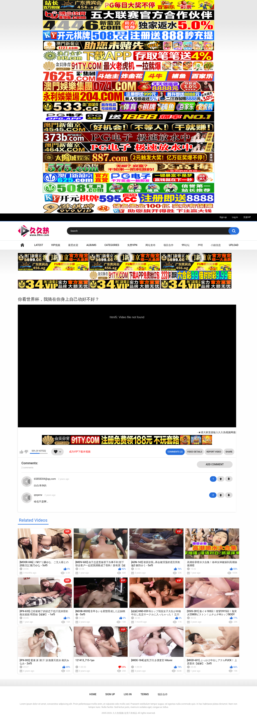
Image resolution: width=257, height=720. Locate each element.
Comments (29, 463)
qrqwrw (38, 494)
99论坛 (186, 245)
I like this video (21, 452)
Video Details (194, 452)
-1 (229, 479)
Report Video (213, 452)
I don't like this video (26, 452)
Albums (91, 245)
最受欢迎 (73, 245)
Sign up (223, 217)
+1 (221, 479)
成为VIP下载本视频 (79, 451)
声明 (200, 245)
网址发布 (150, 245)
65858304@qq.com (45, 478)
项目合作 (168, 245)
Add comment (215, 464)
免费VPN (132, 245)
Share (229, 452)
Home (22, 245)
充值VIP (247, 217)
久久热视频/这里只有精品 (125, 713)
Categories (111, 245)
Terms (144, 694)
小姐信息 (216, 245)
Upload (233, 245)
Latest (38, 245)
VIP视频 (55, 245)
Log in (235, 217)
